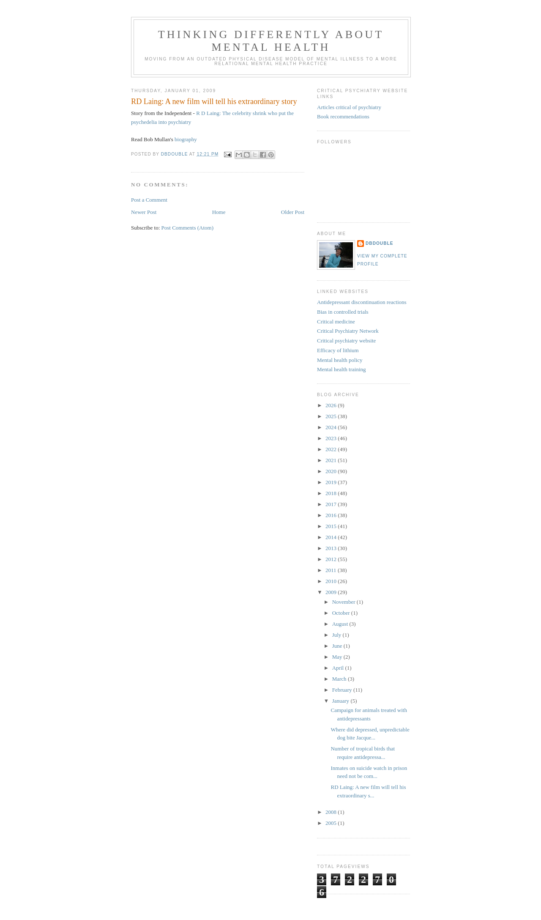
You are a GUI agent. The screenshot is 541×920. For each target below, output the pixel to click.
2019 (331, 482)
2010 (331, 581)
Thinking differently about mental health (271, 40)
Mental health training (341, 369)
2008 (331, 812)
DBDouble (379, 243)
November (344, 602)
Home (219, 212)
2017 (331, 504)
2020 (331, 471)
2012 (331, 559)
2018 (331, 493)
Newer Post (143, 212)
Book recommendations (343, 116)
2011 (331, 570)
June (338, 646)
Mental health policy (340, 360)
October (341, 613)
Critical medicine (336, 321)
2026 (331, 405)
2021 (331, 460)
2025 (331, 416)
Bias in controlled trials (343, 312)
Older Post (292, 212)
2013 (331, 548)
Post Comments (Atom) (187, 228)
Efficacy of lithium (338, 350)
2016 (331, 515)
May (338, 657)
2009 (331, 592)
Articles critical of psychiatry (349, 107)
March (340, 679)
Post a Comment (149, 200)
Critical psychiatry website (346, 340)
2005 (331, 823)
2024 (331, 427)
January (341, 701)
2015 (331, 526)
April (338, 668)
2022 (331, 449)
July (337, 635)
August (341, 624)
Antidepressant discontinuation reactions (362, 302)
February (342, 690)
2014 (331, 537)
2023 (331, 438)
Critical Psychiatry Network (348, 331)
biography (186, 139)
